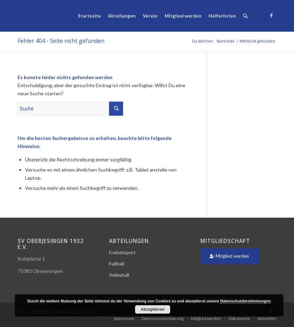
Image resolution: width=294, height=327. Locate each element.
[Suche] (245, 15)
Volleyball (119, 275)
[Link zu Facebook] (271, 15)
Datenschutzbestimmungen (245, 301)
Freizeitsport (122, 252)
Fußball (116, 264)
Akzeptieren (153, 309)
